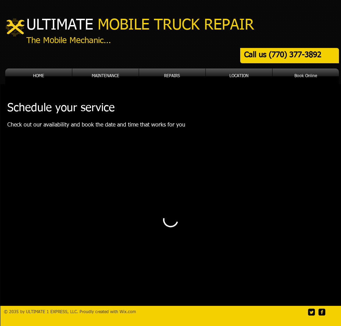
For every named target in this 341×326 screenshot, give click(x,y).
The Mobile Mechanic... (68, 40)
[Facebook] (321, 312)
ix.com (129, 312)
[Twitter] (311, 312)
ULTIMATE (140, 25)
